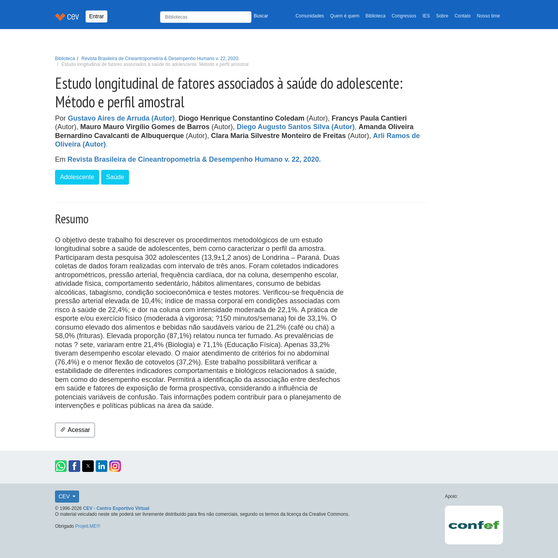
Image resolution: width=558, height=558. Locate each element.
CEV (65, 496)
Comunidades (310, 16)
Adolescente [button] (77, 177)
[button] (61, 466)
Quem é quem (344, 16)
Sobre (442, 16)
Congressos (404, 16)
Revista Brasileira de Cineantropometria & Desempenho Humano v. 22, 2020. (160, 58)
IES (426, 16)
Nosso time (488, 16)
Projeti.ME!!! (87, 526)
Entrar (96, 16)
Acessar (75, 430)
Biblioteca (375, 16)
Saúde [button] (115, 177)
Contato (463, 16)
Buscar (261, 16)
